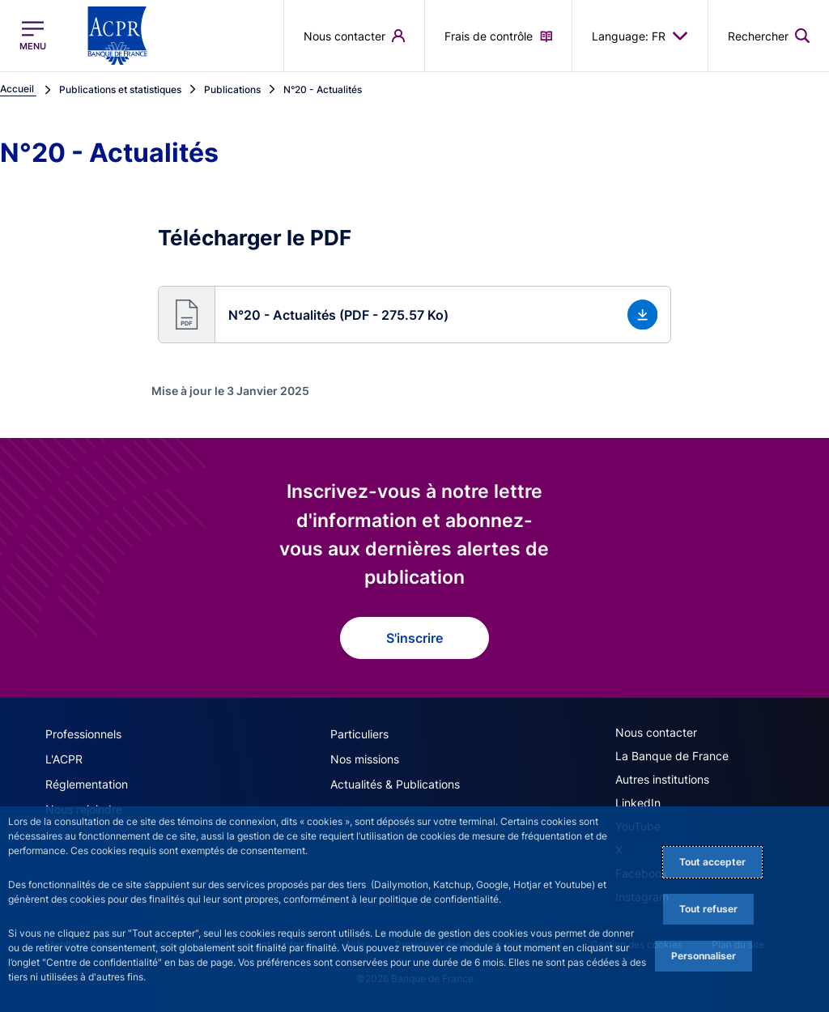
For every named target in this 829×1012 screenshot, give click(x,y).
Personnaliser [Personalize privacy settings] (703, 956)
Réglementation (86, 784)
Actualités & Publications (395, 784)
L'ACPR (64, 759)
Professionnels (83, 734)
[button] (415, 314)
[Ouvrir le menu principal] (32, 35)
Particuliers (359, 734)
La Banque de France (672, 756)
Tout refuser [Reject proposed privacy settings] (708, 909)
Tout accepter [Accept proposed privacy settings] (712, 862)
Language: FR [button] (640, 36)
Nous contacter (656, 732)
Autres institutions (662, 779)
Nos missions (364, 759)
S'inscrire (414, 638)
